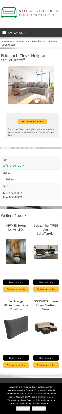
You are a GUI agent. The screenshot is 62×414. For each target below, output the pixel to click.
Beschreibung (16, 282)
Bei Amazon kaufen (32, 121)
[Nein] (58, 398)
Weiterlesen (38, 408)
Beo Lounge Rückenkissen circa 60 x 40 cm (16, 305)
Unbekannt (21, 41)
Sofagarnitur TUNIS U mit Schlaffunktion (46, 229)
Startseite (7, 41)
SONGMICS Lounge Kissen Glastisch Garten (46, 305)
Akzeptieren (23, 408)
